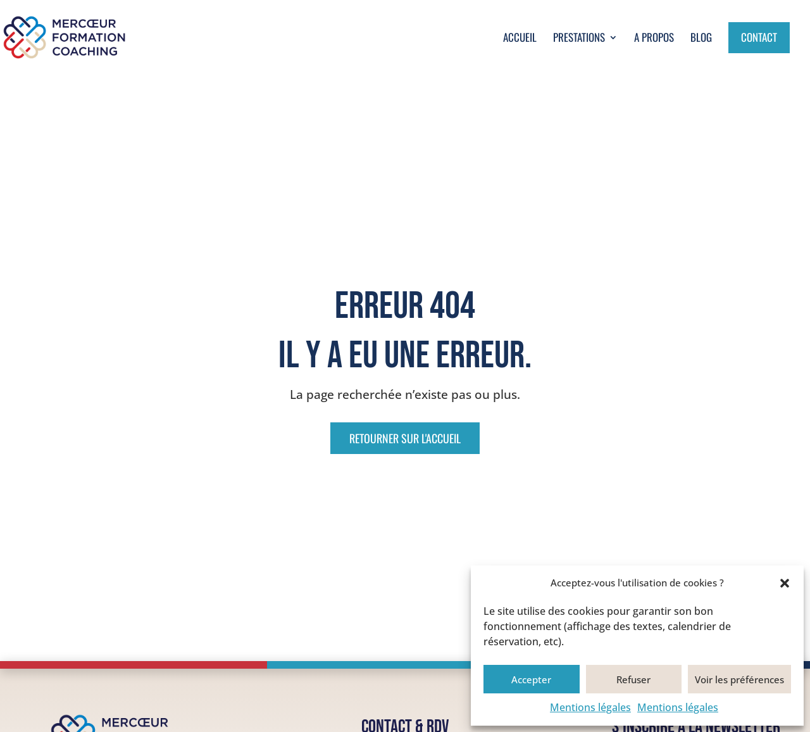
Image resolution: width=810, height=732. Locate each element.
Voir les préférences (739, 679)
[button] (784, 583)
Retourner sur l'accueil (405, 438)
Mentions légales (590, 707)
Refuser (633, 679)
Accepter (531, 679)
